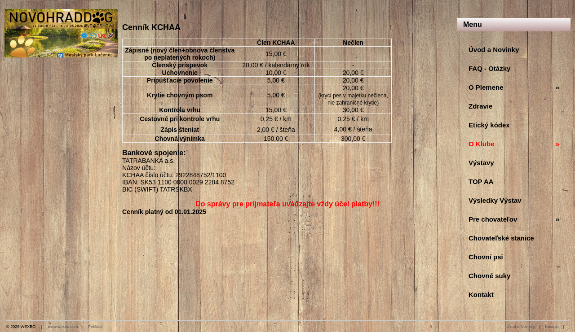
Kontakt (552, 326)
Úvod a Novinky (521, 326)
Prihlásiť (95, 326)
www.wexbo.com (63, 326)
